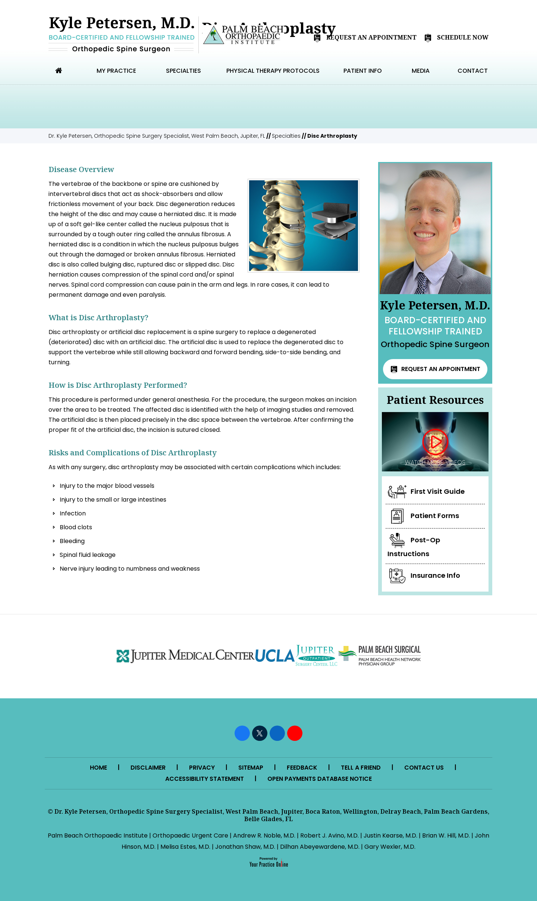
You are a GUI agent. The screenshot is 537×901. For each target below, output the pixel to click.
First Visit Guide (426, 492)
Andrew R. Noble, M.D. (264, 835)
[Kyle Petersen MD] (121, 34)
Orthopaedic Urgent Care (190, 835)
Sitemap (250, 767)
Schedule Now (456, 38)
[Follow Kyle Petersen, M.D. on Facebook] (242, 733)
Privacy (202, 767)
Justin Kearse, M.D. (390, 835)
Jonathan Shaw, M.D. (245, 846)
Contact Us (424, 767)
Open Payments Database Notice (319, 778)
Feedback (302, 767)
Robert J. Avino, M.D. (329, 835)
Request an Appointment (435, 369)
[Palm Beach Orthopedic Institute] (243, 35)
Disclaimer (148, 767)
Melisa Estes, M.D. (185, 846)
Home (98, 767)
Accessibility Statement (204, 778)
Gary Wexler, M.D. (389, 846)
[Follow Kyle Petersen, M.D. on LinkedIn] (277, 733)
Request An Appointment (365, 38)
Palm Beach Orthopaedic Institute (98, 835)
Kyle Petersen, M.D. (435, 323)
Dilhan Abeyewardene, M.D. (319, 846)
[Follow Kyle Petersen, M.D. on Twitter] (259, 733)
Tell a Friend (361, 767)
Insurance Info (423, 576)
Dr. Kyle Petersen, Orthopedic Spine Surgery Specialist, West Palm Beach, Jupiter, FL (156, 136)
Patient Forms (423, 516)
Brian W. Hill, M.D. (446, 835)
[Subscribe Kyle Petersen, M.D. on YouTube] (294, 733)
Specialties (286, 136)
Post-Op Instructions (413, 545)
